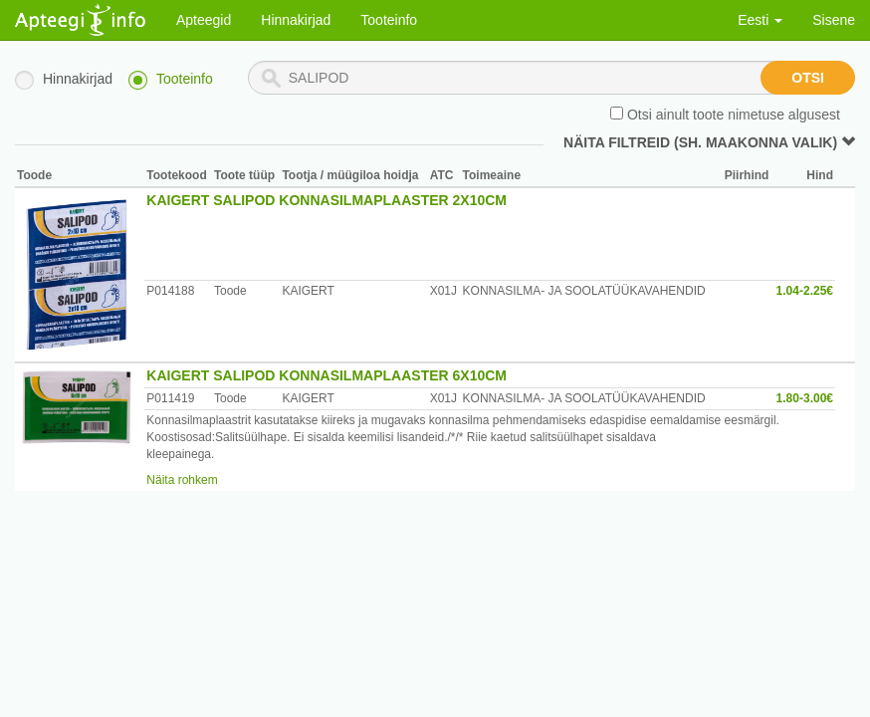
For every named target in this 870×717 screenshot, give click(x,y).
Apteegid (203, 20)
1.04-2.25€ (804, 291)
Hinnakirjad (295, 20)
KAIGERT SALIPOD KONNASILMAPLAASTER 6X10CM (326, 375)
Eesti (760, 20)
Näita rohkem (181, 480)
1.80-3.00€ (804, 398)
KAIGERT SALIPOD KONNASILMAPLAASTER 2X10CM (326, 200)
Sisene (833, 20)
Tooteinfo (388, 20)
